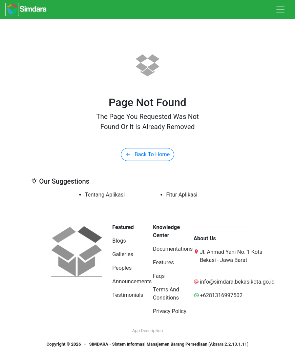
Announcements (132, 281)
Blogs (119, 241)
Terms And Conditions (166, 293)
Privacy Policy (170, 311)
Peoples (122, 268)
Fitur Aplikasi (181, 194)
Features (163, 262)
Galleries (122, 254)
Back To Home (147, 154)
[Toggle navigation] (280, 9)
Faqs (159, 276)
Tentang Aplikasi (105, 194)
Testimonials (127, 295)
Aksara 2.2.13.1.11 (228, 344)
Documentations (173, 249)
